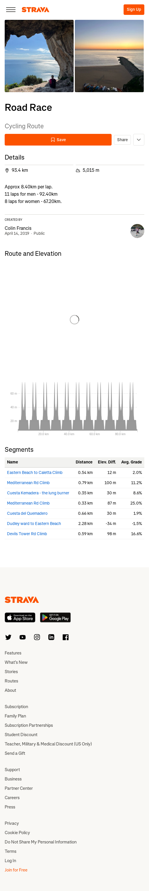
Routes (11, 681)
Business (13, 779)
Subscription (16, 707)
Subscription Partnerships (29, 725)
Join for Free (16, 870)
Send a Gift (15, 753)
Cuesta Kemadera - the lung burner (38, 493)
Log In (10, 861)
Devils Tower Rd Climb (27, 534)
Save (58, 140)
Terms (10, 851)
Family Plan (15, 716)
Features (13, 653)
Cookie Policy (17, 833)
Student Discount (21, 735)
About (10, 690)
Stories (11, 672)
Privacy (12, 823)
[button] (39, 56)
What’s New (16, 662)
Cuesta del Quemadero (27, 513)
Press (10, 807)
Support (12, 770)
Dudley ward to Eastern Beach (34, 523)
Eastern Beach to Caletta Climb (35, 472)
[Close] (11, 10)
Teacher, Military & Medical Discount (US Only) (48, 744)
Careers (12, 798)
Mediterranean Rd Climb (28, 483)
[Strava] (35, 9)
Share (122, 140)
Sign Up (134, 9)
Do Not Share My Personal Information (41, 842)
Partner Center (19, 788)
